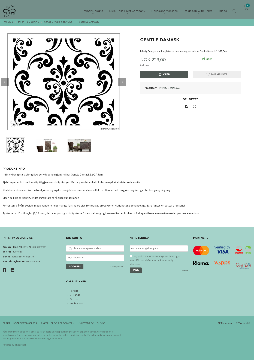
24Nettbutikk (20, 344)
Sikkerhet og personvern (57, 323)
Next (122, 82)
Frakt (6, 323)
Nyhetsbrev (85, 323)
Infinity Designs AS (169, 88)
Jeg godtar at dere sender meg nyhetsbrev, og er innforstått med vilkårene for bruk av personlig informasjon (155, 260)
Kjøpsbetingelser (25, 323)
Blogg (101, 323)
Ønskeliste (217, 74)
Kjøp (164, 74)
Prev (5, 82)
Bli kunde (75, 294)
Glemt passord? (117, 266)
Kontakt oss (76, 303)
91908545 (17, 251)
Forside (74, 290)
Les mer (184, 270)
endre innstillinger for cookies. (49, 338)
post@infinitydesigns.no (23, 256)
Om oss (74, 299)
